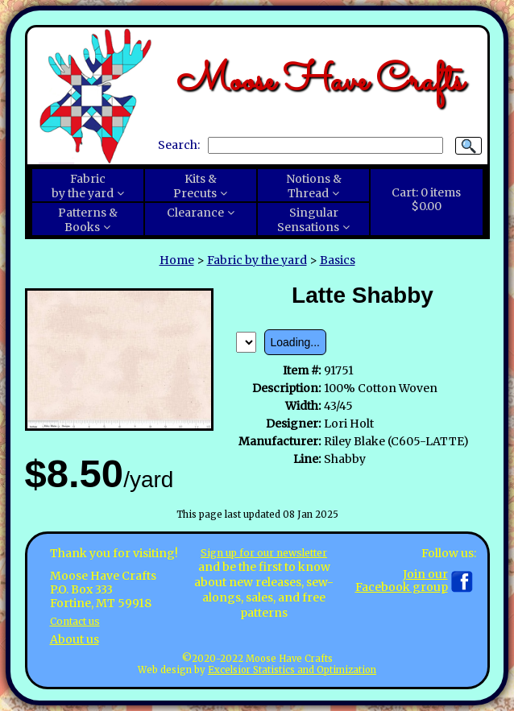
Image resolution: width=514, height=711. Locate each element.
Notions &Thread (314, 186)
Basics (337, 260)
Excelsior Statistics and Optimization (292, 670)
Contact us (80, 621)
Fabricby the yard (83, 186)
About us (74, 639)
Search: (179, 145)
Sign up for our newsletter (264, 552)
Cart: (426, 199)
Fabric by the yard (257, 260)
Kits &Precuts (195, 186)
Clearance (195, 212)
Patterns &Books (88, 219)
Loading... (296, 342)
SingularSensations (308, 219)
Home (177, 260)
